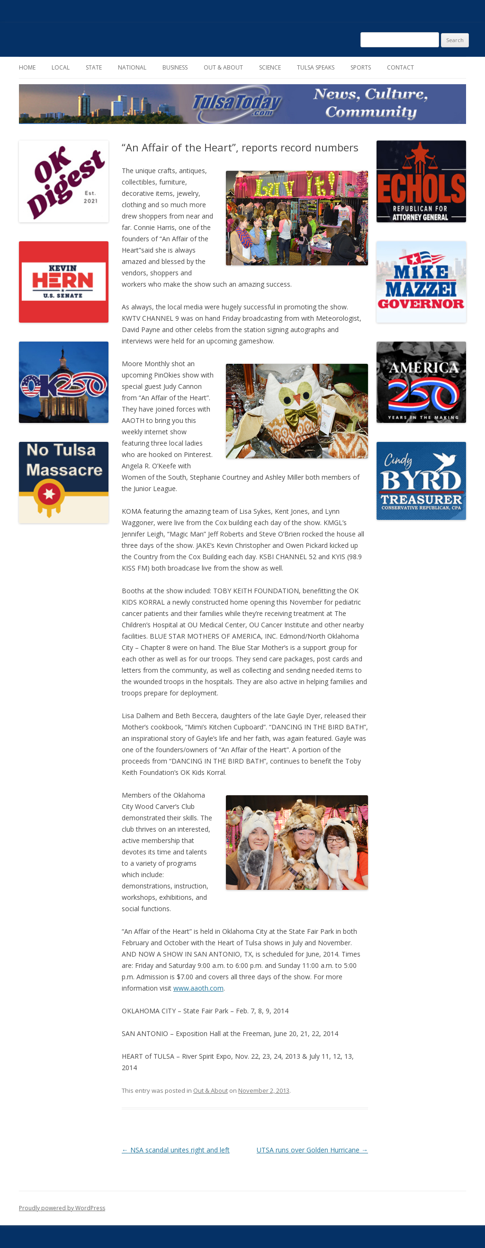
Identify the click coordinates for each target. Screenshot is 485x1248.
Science (270, 67)
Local (61, 67)
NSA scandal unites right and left (176, 1149)
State (94, 67)
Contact (400, 67)
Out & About (223, 67)
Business (175, 67)
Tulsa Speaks (315, 67)
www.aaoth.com (198, 988)
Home (27, 67)
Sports (360, 67)
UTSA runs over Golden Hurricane (312, 1149)
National (132, 67)
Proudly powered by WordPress (62, 1208)
